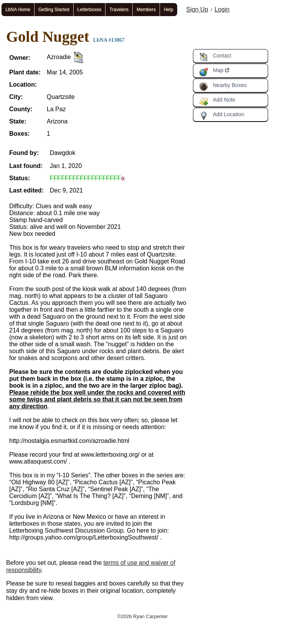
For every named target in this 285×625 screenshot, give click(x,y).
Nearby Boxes (223, 86)
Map (211, 71)
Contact (215, 57)
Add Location (221, 115)
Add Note (217, 101)
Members (146, 9)
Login (221, 9)
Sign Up (197, 9)
